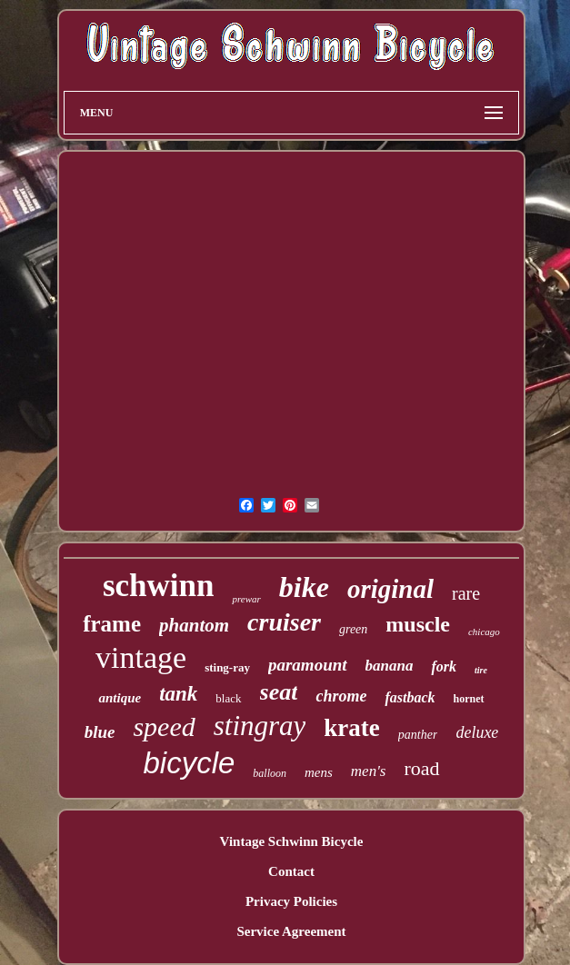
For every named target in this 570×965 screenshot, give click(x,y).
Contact (291, 871)
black (228, 698)
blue (100, 731)
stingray (260, 725)
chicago (484, 631)
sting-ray (227, 667)
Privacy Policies (291, 901)
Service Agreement (290, 931)
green (353, 629)
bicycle (189, 763)
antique (119, 698)
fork (443, 666)
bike (304, 587)
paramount (307, 664)
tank (178, 693)
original (390, 588)
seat (279, 692)
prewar (246, 598)
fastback (410, 697)
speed (164, 726)
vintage (140, 657)
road (421, 768)
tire (481, 670)
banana (389, 665)
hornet (469, 698)
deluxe (476, 732)
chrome (340, 696)
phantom (194, 625)
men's (368, 771)
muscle (417, 624)
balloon (269, 773)
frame (112, 624)
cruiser (284, 622)
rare (466, 593)
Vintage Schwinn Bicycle (292, 841)
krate (351, 727)
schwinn (159, 585)
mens (319, 772)
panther (418, 734)
